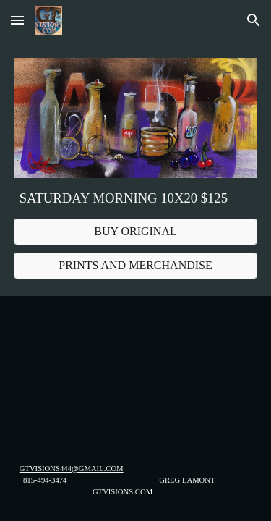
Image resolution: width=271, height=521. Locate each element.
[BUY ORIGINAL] (135, 231)
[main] (136, 198)
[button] (17, 20)
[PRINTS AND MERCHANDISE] (135, 265)
